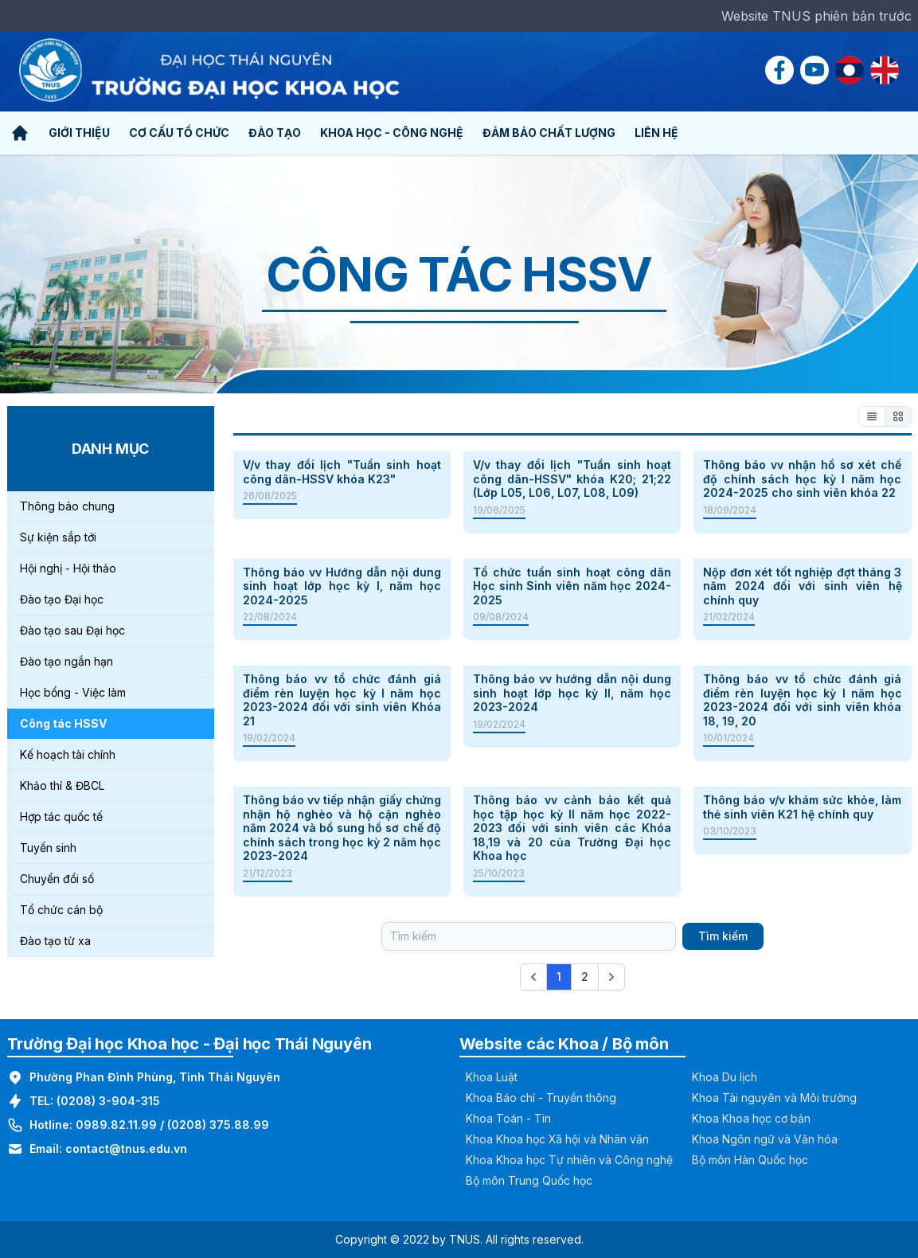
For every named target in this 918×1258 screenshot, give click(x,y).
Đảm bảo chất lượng (548, 132)
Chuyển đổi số (57, 878)
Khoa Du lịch (724, 1077)
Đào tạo (274, 132)
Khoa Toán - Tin (508, 1118)
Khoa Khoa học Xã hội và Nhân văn (557, 1139)
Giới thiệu (79, 132)
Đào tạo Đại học (62, 599)
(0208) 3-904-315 (108, 1101)
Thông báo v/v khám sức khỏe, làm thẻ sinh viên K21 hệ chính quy (802, 807)
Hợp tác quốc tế (61, 816)
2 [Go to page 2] (584, 976)
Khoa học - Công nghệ (391, 132)
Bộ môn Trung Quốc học (529, 1180)
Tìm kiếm (723, 936)
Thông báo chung (67, 506)
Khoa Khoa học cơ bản (751, 1118)
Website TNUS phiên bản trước (816, 16)
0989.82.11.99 (116, 1124)
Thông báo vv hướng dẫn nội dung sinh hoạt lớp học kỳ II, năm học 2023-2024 (572, 692)
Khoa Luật (492, 1077)
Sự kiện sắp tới (58, 537)
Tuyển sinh (48, 847)
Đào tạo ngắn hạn (66, 661)
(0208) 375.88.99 (218, 1124)
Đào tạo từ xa (55, 940)
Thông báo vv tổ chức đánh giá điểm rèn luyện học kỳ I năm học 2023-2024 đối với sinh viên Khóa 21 (342, 700)
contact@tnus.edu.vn (126, 1148)
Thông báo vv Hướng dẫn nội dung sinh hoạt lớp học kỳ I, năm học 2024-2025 (342, 586)
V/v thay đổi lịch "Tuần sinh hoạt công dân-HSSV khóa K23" (342, 472)
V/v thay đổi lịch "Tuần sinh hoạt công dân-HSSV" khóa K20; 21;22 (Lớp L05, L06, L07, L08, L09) (572, 478)
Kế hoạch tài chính (67, 754)
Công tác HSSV (63, 723)
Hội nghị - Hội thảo (68, 568)
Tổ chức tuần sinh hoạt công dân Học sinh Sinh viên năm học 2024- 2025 (572, 586)
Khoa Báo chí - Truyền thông (541, 1097)
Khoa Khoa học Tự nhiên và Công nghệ (569, 1159)
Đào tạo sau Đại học (72, 630)
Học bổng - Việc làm (73, 692)
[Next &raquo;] (611, 976)
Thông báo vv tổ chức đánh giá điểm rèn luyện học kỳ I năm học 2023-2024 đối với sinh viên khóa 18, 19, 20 (802, 700)
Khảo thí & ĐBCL (62, 785)
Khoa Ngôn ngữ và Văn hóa (765, 1139)
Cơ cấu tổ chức (179, 132)
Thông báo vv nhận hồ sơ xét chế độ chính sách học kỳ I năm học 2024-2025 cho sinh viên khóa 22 (802, 478)
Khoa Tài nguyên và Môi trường (774, 1097)
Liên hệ (656, 132)
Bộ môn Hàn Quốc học (750, 1159)
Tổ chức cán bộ (61, 909)
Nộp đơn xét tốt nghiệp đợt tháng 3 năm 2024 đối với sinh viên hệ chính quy (802, 586)
